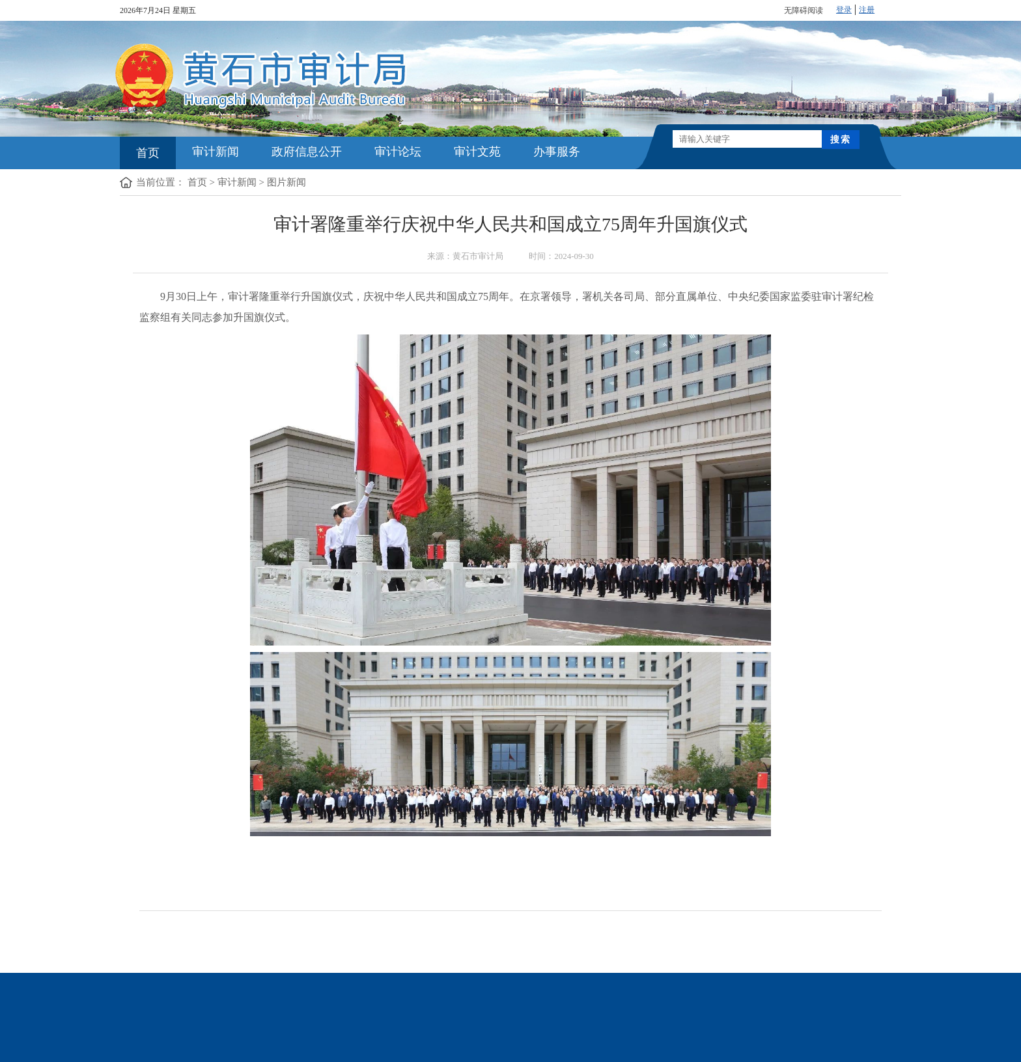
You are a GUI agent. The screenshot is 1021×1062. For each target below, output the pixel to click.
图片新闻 (286, 182)
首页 (148, 152)
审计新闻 (215, 151)
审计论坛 (397, 151)
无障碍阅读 (803, 10)
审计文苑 (477, 151)
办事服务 (556, 151)
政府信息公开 (307, 151)
